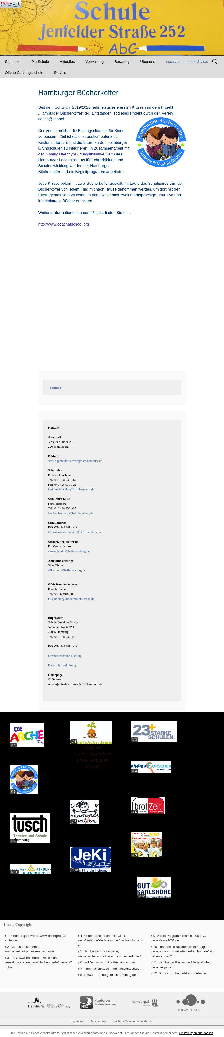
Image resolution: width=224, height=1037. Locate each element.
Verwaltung (94, 61)
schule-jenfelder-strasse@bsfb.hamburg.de (75, 461)
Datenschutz (98, 1021)
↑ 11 (154, 962)
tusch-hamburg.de (123, 975)
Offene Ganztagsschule (24, 72)
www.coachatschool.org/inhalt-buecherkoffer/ (109, 956)
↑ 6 (80, 962)
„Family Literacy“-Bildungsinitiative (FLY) (80, 154)
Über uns (147, 61)
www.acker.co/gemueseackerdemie (29, 951)
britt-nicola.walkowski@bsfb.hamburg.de (74, 532)
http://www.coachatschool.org (63, 224)
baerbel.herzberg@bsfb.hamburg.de (71, 513)
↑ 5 (80, 951)
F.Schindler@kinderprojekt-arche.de (71, 599)
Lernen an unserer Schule (187, 61)
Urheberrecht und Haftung (65, 656)
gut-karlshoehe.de (193, 973)
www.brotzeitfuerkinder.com (115, 962)
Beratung (122, 61)
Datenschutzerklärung (62, 665)
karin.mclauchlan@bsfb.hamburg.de (71, 489)
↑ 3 (7, 957)
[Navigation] (10, 3)
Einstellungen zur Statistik (196, 1033)
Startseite (12, 61)
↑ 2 (7, 947)
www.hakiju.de (161, 967)
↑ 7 (80, 968)
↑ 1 (7, 936)
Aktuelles (67, 61)
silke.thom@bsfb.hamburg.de (67, 570)
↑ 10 (154, 947)
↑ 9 (153, 936)
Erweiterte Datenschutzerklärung (132, 1021)
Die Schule (40, 61)
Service (60, 72)
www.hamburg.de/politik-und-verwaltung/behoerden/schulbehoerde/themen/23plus (38, 962)
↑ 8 (80, 975)
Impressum (78, 1021)
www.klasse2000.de (165, 940)
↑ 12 (154, 973)
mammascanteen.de (125, 968)
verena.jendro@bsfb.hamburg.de (69, 551)
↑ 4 (80, 936)
